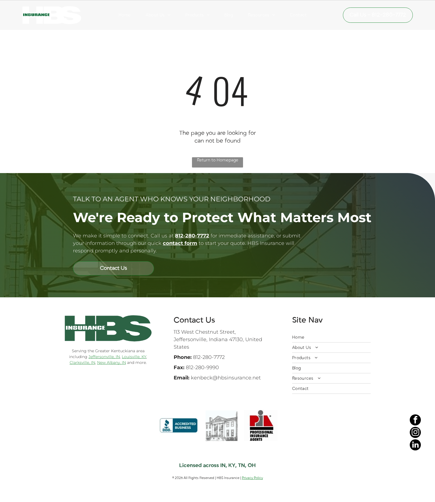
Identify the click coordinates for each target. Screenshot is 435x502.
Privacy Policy (252, 478)
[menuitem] (124, 15)
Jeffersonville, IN (104, 356)
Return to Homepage (217, 160)
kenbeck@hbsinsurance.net (226, 378)
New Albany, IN (111, 362)
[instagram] (415, 472)
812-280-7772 (209, 357)
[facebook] (415, 459)
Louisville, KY (134, 356)
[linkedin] (415, 484)
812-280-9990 (202, 367)
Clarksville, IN (82, 362)
